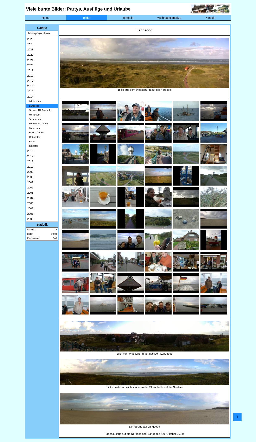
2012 (30, 156)
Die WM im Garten (37, 123)
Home (45, 17)
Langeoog (33, 106)
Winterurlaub (34, 101)
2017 (30, 80)
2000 (30, 218)
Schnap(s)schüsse (38, 33)
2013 (30, 150)
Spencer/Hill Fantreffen (39, 110)
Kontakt (210, 17)
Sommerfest (34, 119)
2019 (30, 70)
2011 (30, 161)
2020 (30, 65)
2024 (30, 44)
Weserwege (34, 128)
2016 (30, 86)
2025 (30, 39)
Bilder (86, 17)
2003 (30, 203)
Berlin (31, 141)
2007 (30, 182)
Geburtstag (33, 137)
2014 (30, 96)
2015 (30, 91)
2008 (30, 177)
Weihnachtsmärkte (169, 17)
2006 (30, 187)
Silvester (32, 146)
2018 (30, 75)
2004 (30, 198)
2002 (30, 208)
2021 (30, 60)
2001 (30, 213)
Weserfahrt (33, 114)
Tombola (128, 17)
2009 (30, 171)
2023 (30, 49)
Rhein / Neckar (35, 132)
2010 (30, 166)
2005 (30, 192)
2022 (30, 54)
